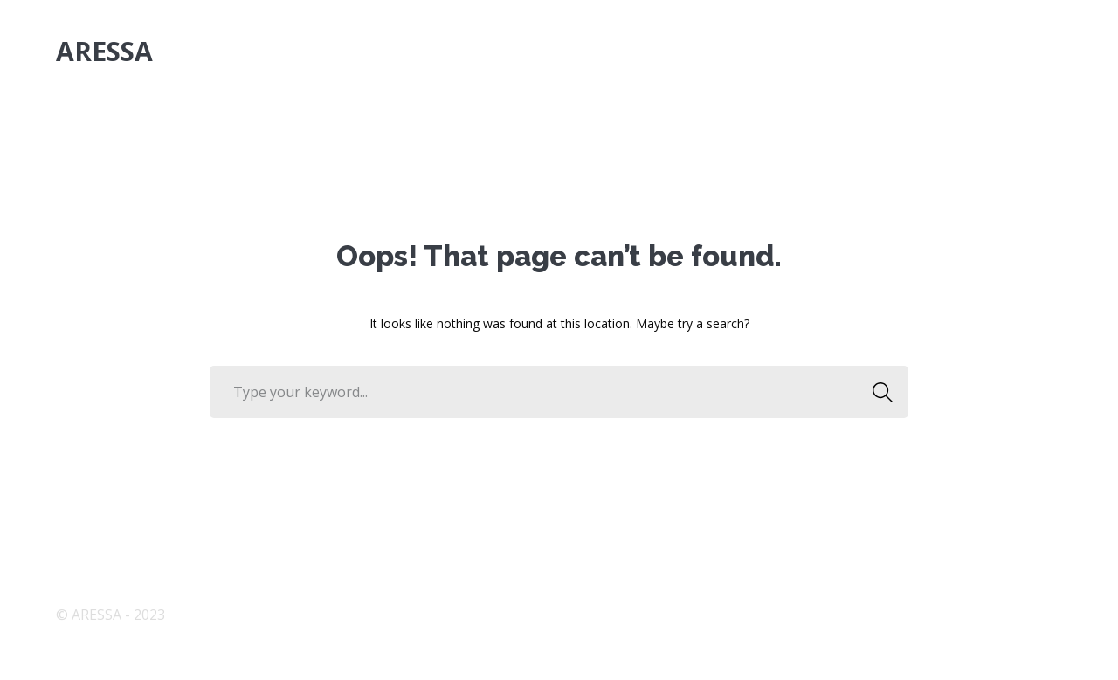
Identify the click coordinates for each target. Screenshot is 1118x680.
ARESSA (104, 51)
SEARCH (877, 391)
